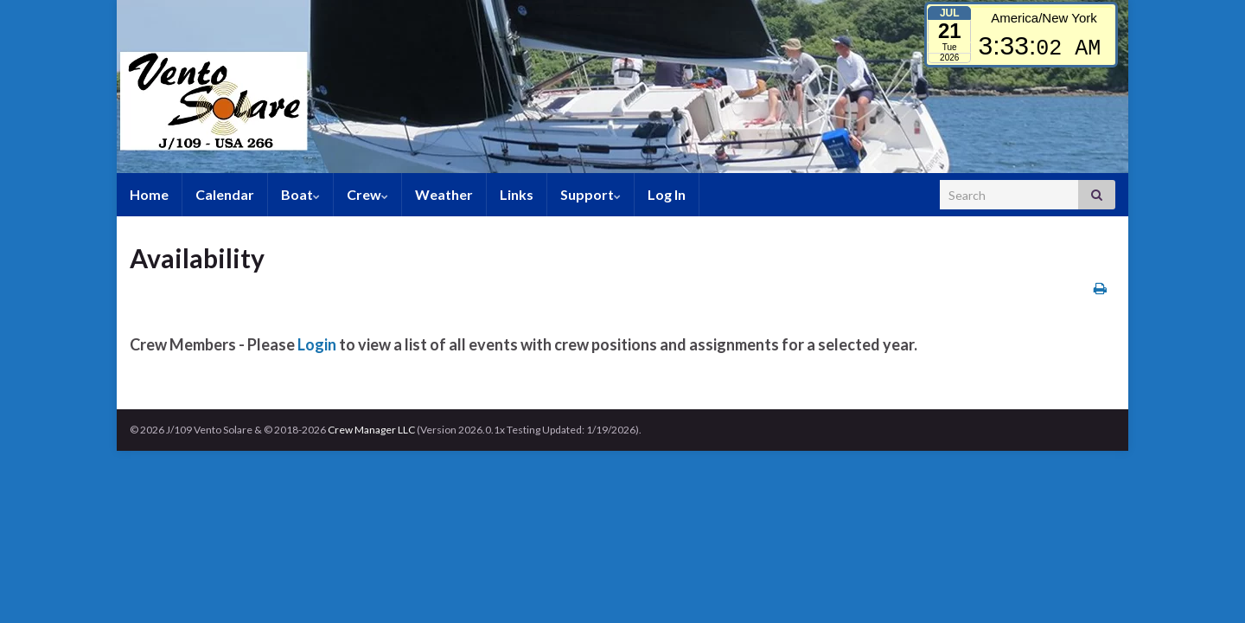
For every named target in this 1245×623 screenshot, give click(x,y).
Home (149, 194)
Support (590, 194)
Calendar (224, 194)
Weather (444, 194)
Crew (367, 194)
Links (516, 194)
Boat (300, 194)
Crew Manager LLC (371, 429)
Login (316, 344)
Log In (667, 194)
